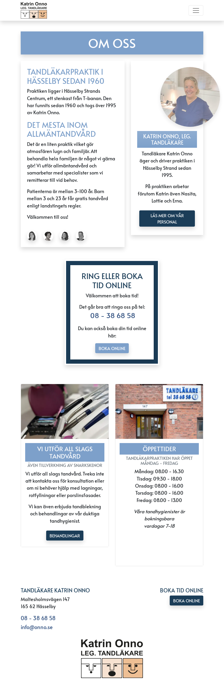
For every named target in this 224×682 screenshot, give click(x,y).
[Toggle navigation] (196, 10)
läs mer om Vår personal (167, 218)
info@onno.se (37, 627)
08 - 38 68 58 (112, 315)
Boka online (112, 348)
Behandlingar (65, 535)
